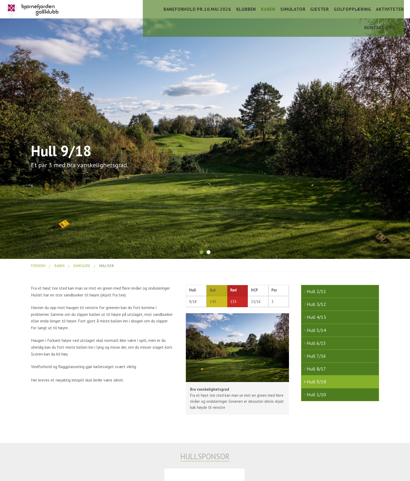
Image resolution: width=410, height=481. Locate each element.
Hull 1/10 (316, 394)
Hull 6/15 (316, 343)
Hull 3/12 (316, 304)
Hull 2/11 (316, 291)
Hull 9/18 (106, 266)
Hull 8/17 (316, 369)
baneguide (81, 266)
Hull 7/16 (316, 356)
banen (60, 266)
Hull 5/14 (316, 330)
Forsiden (38, 266)
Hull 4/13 (316, 317)
